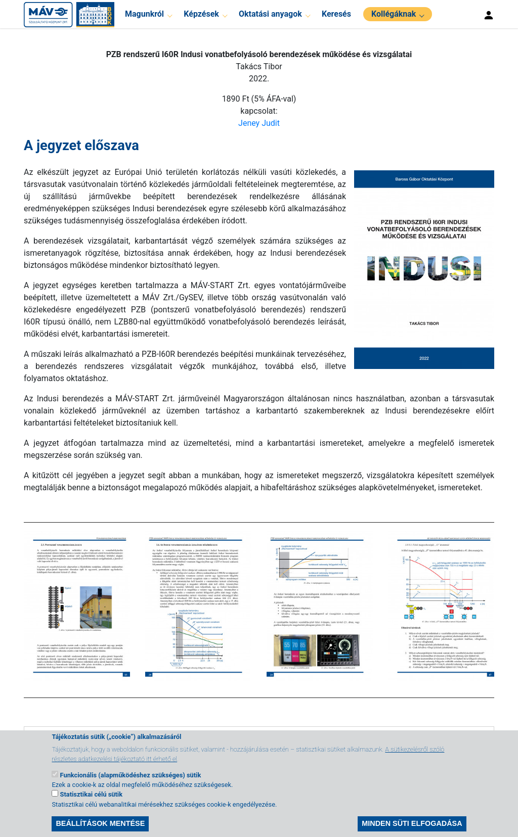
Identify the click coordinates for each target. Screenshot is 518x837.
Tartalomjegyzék (73, 741)
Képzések (201, 14)
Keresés (336, 14)
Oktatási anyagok (270, 14)
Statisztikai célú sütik (91, 804)
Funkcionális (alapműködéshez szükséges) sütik (130, 784)
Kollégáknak (393, 14)
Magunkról (144, 14)
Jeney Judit (259, 123)
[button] (420, 268)
